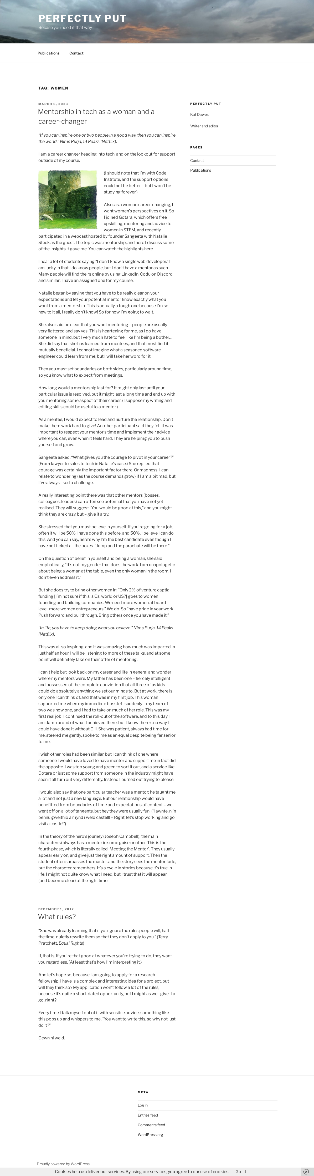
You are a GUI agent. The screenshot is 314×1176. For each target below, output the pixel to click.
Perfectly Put (82, 18)
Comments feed (151, 1125)
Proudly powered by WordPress (63, 1164)
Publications (48, 53)
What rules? (57, 917)
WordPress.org (150, 1134)
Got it (240, 1171)
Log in (143, 1105)
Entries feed (148, 1115)
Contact (76, 53)
